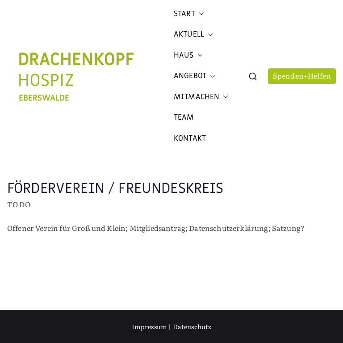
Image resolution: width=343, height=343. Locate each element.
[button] (199, 14)
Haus (188, 55)
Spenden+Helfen (302, 75)
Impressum (149, 326)
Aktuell (193, 34)
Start (189, 14)
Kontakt (190, 138)
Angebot (194, 76)
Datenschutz (192, 326)
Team (184, 117)
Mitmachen (201, 97)
